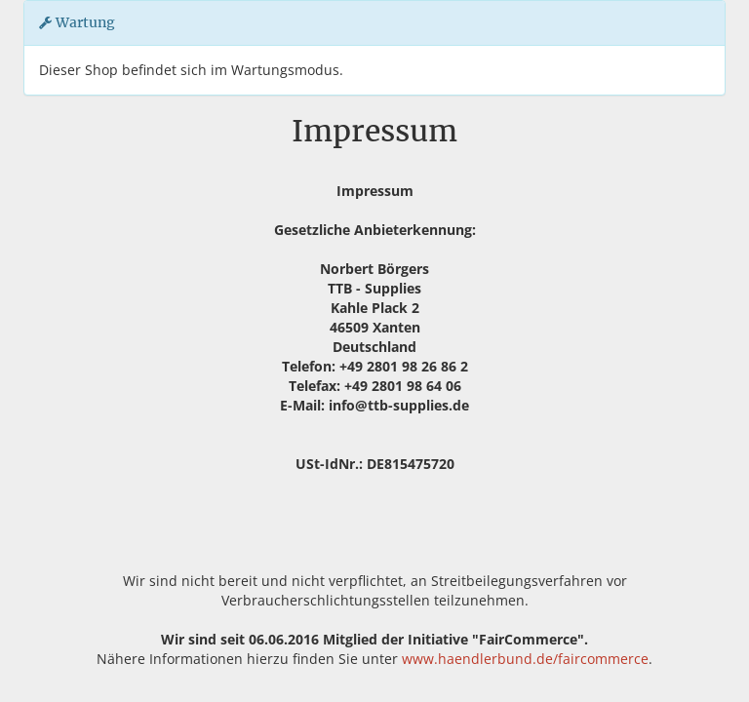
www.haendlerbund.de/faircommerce (525, 658)
